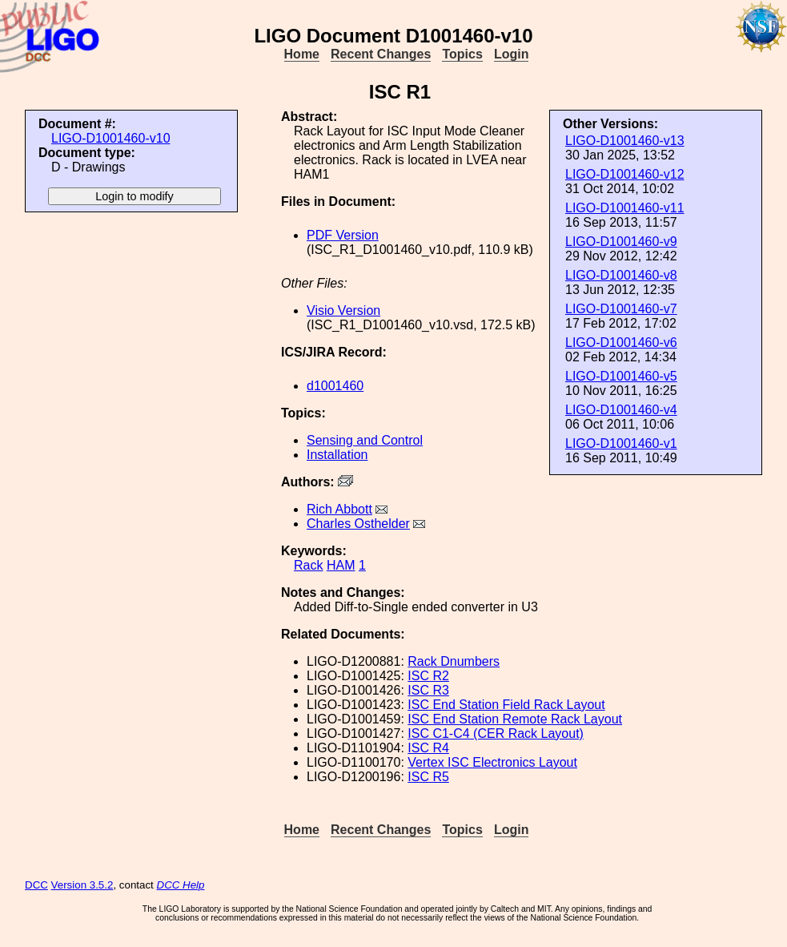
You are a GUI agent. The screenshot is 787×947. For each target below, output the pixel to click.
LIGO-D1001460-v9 (621, 241)
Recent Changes (381, 54)
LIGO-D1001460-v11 (625, 208)
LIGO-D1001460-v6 (621, 342)
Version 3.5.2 (82, 885)
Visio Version (343, 310)
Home (301, 54)
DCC (36, 885)
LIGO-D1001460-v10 (111, 138)
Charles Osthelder (358, 523)
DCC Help (181, 885)
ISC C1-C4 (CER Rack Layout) (496, 733)
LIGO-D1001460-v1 (621, 443)
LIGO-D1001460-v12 (625, 174)
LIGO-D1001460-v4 (621, 410)
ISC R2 (428, 676)
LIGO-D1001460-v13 (625, 140)
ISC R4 (428, 748)
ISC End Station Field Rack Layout (506, 704)
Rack (308, 565)
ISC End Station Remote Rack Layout (515, 719)
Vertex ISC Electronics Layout (492, 762)
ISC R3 (428, 690)
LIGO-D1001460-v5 (621, 376)
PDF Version (343, 235)
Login (511, 54)
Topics (462, 54)
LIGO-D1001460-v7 (621, 309)
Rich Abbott (339, 509)
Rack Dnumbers (454, 661)
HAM (341, 565)
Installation (337, 454)
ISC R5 (428, 777)
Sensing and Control (365, 440)
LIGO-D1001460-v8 (621, 275)
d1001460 (335, 386)
